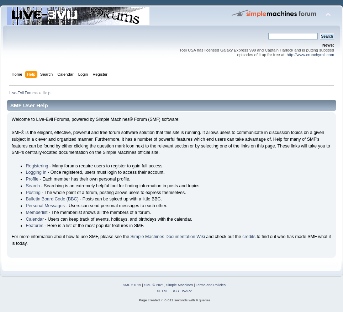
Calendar (35, 219)
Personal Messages (45, 205)
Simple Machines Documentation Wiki (168, 236)
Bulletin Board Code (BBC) (52, 199)
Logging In (36, 172)
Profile (32, 179)
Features (34, 225)
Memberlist (36, 212)
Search (33, 185)
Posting (33, 192)
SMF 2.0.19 (132, 285)
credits (248, 236)
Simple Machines (179, 285)
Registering (37, 165)
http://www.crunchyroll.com (310, 55)
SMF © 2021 (154, 285)
